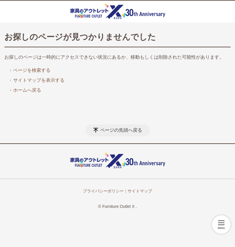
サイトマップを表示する (39, 80)
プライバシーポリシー (103, 191)
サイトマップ (140, 191)
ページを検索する (32, 70)
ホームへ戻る (27, 90)
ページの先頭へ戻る (121, 130)
